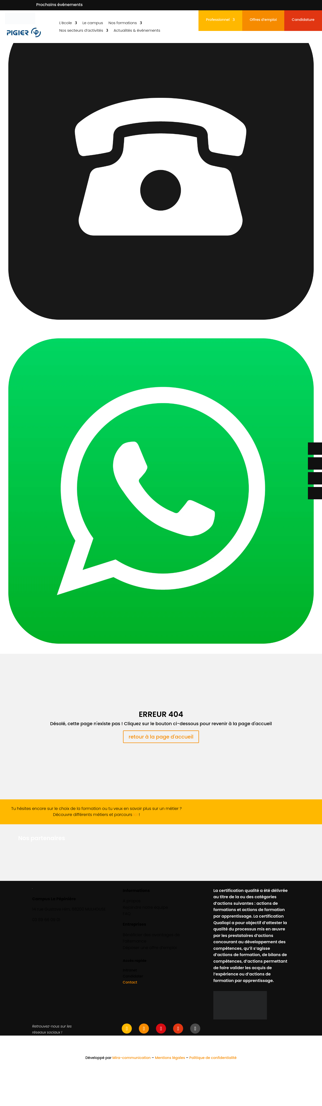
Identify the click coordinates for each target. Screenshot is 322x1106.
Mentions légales (170, 1057)
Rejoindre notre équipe (145, 907)
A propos (132, 901)
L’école (65, 23)
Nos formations (122, 23)
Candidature (303, 20)
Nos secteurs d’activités (81, 31)
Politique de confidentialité (213, 1057)
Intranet (130, 970)
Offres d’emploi (263, 20)
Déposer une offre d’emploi (150, 948)
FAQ (127, 914)
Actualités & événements (137, 31)
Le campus (93, 23)
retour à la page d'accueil (161, 736)
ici (135, 814)
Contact (130, 982)
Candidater (133, 976)
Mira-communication (131, 1057)
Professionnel (218, 20)
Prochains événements (59, 5)
